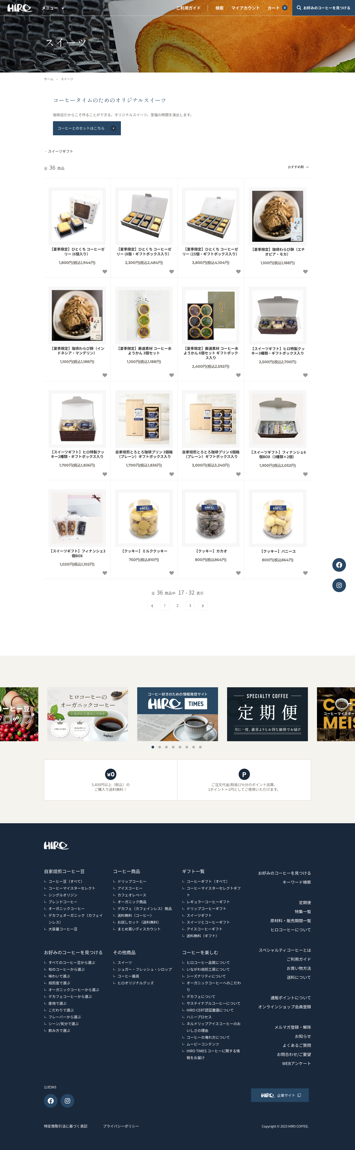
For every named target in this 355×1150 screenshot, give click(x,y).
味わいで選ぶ (59, 976)
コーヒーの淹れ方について (208, 1037)
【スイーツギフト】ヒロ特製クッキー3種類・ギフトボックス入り (278, 351)
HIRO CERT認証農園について (210, 1010)
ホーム (48, 79)
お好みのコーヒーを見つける (284, 873)
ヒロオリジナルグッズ (136, 982)
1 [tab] (152, 747)
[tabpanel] (177, 714)
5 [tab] (180, 747)
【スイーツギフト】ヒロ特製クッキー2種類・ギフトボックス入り (77, 454)
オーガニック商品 (132, 901)
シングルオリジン (62, 895)
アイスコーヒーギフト (205, 929)
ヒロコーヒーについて (291, 929)
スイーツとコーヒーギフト (208, 922)
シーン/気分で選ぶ (63, 1023)
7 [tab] (193, 747)
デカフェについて (201, 996)
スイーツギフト (199, 915)
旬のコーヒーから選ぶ (66, 969)
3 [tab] (166, 747)
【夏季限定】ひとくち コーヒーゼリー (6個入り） (77, 251)
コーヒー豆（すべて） (66, 881)
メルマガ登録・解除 (292, 1027)
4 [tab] (173, 747)
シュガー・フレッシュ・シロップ (145, 969)
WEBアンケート (296, 1063)
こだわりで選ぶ (61, 1010)
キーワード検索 (297, 882)
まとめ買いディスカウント (139, 929)
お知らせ (303, 1036)
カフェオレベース (132, 895)
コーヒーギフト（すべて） (208, 881)
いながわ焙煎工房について (208, 969)
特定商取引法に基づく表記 (65, 1126)
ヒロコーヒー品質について (208, 962)
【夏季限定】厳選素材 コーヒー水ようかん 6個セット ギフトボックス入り (210, 353)
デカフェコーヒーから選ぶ (70, 996)
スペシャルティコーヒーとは (285, 950)
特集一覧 (303, 911)
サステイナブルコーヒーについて (214, 1003)
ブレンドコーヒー (62, 901)
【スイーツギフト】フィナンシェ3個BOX (77, 553)
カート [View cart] (274, 8)
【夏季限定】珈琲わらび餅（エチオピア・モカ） (277, 252)
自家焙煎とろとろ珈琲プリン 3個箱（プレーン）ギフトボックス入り (144, 454)
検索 (220, 8)
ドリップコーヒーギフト (206, 908)
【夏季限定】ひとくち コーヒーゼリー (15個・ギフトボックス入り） (210, 251)
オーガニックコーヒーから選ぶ (73, 989)
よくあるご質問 (297, 1045)
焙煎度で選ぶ (59, 982)
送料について (299, 977)
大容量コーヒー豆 (62, 929)
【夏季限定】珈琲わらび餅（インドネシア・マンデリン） (77, 351)
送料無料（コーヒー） (136, 915)
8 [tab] (200, 747)
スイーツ (67, 79)
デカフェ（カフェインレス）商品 (145, 908)
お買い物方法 (299, 968)
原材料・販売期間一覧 (290, 920)
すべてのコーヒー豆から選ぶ (71, 962)
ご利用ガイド (188, 8)
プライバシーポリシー (121, 1126)
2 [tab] (159, 747)
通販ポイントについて (291, 997)
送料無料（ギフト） (203, 935)
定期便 (305, 902)
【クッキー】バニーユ (277, 551)
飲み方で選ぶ (59, 1030)
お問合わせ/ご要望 (294, 1054)
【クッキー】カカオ (210, 551)
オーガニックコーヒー (66, 908)
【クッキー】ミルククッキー (143, 551)
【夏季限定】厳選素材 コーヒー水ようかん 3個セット (144, 351)
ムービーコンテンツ (203, 1044)
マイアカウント (245, 8)
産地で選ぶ (57, 1003)
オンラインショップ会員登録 (284, 1007)
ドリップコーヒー (132, 881)
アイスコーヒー (130, 888)
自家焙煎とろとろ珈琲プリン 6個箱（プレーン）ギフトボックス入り (210, 454)
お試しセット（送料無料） (139, 922)
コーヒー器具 (128, 976)
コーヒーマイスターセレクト (72, 888)
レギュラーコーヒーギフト (208, 901)
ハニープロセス (199, 1016)
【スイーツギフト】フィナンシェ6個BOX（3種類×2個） (277, 454)
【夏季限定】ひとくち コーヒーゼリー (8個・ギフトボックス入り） (144, 251)
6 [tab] (186, 747)
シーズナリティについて (206, 976)
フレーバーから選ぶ (64, 1016)
